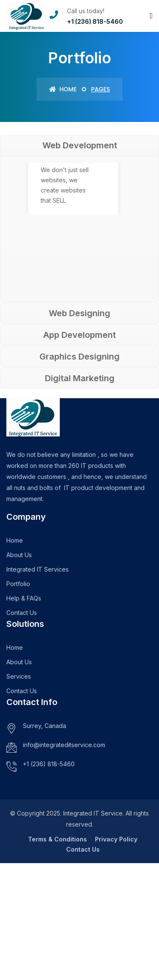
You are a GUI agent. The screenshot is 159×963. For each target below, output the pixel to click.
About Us (19, 554)
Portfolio (18, 583)
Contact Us (21, 612)
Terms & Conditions (57, 839)
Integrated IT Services (37, 569)
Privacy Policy (116, 839)
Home (63, 89)
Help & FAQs (23, 598)
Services (18, 676)
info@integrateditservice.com (64, 744)
